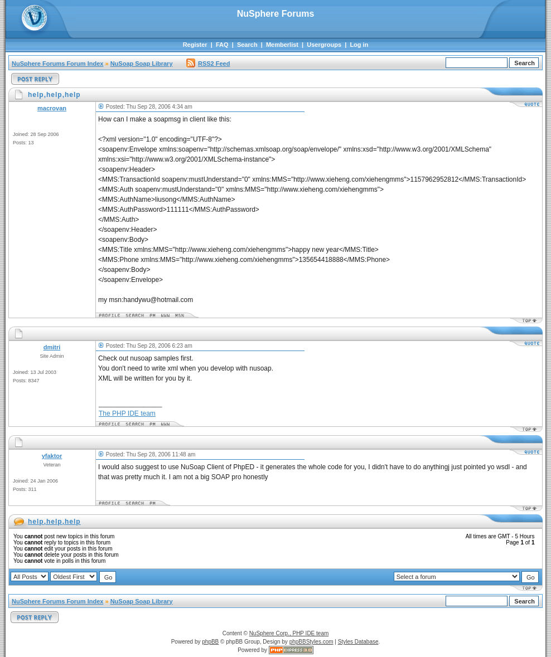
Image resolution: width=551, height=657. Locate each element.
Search (247, 44)
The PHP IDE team (127, 413)
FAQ (222, 44)
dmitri (52, 347)
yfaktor (52, 455)
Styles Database (358, 642)
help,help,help (54, 521)
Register (195, 44)
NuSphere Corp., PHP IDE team (289, 633)
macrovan (51, 108)
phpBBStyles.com (311, 642)
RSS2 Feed (208, 63)
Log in (359, 44)
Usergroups (324, 44)
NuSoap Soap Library (141, 63)
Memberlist (282, 44)
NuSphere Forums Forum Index (57, 63)
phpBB (210, 642)
